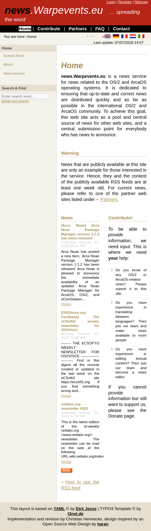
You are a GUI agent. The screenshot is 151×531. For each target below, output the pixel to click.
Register (125, 2)
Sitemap (141, 2)
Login (111, 2)
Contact (121, 28)
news (54, 10)
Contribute (49, 28)
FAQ (100, 28)
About (8, 64)
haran (102, 524)
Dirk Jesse (86, 508)
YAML (59, 508)
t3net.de (75, 513)
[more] (66, 304)
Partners (77, 28)
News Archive (14, 73)
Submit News (14, 56)
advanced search (15, 101)
